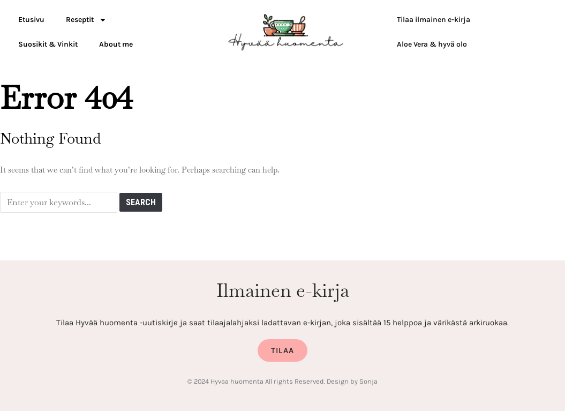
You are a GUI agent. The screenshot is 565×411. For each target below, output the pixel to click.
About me (116, 44)
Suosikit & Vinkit (48, 44)
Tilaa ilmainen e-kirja (433, 19)
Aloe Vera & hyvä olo (432, 44)
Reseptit (86, 20)
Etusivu (31, 19)
